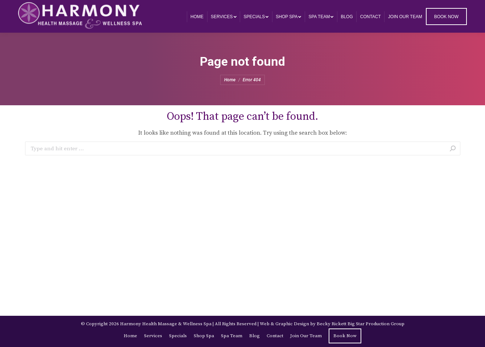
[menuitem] (197, 16)
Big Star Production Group (376, 324)
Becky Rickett (331, 324)
